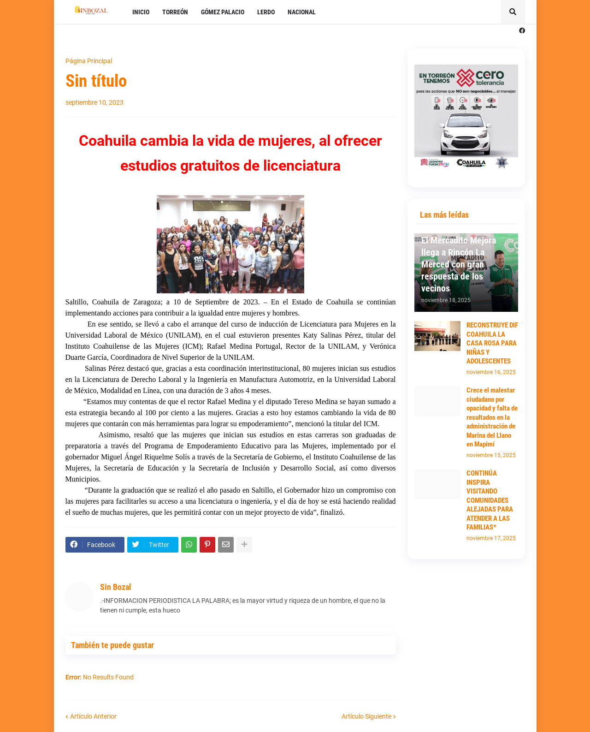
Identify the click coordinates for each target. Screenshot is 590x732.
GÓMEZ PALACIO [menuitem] (222, 12)
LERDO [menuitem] (266, 12)
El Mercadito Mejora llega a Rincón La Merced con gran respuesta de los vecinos (458, 264)
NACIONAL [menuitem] (302, 12)
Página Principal (88, 61)
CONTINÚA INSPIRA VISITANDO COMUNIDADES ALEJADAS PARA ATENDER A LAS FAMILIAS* (489, 500)
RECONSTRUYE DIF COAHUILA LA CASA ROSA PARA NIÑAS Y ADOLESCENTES (492, 343)
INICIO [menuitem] (140, 12)
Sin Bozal (115, 587)
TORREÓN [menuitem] (175, 12)
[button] (513, 12)
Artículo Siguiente (366, 716)
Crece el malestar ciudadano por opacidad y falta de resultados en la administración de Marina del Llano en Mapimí (492, 417)
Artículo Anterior (93, 716)
